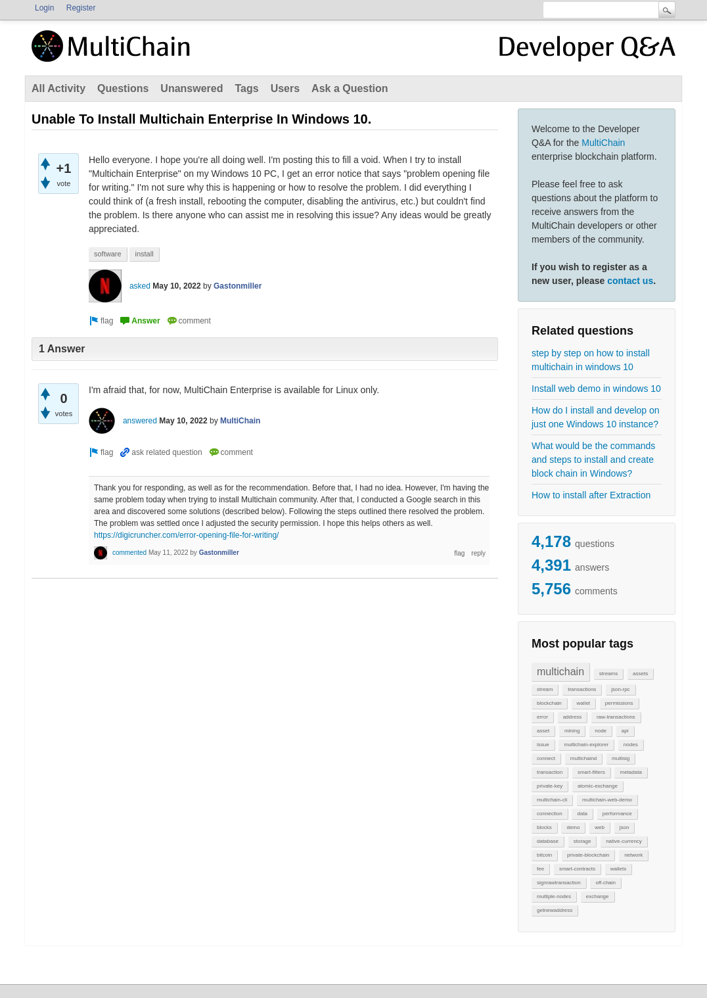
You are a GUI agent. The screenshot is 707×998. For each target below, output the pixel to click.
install (144, 254)
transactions (582, 689)
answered (140, 420)
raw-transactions (616, 717)
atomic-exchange (598, 786)
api (625, 731)
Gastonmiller (238, 286)
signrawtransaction (559, 883)
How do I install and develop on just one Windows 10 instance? (596, 417)
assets (640, 674)
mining (572, 731)
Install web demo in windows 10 (596, 388)
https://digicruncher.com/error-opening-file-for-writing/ (186, 535)
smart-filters (591, 772)
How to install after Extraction (591, 495)
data (582, 814)
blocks (544, 827)
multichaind (583, 758)
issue (543, 745)
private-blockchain (588, 855)
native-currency (624, 841)
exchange (597, 896)
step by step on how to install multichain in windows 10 (591, 360)
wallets (618, 869)
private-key (549, 786)
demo (573, 827)
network (633, 855)
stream (545, 689)
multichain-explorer (586, 745)
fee (540, 869)
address (572, 717)
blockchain (549, 703)
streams (608, 674)
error (542, 717)
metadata (630, 772)
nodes (631, 745)
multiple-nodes (554, 896)
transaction (549, 772)
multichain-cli (552, 800)
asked (139, 286)
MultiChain (603, 142)
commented (129, 552)
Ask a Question (349, 88)
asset (543, 731)
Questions (122, 88)
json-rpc (620, 689)
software (108, 254)
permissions (619, 703)
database (548, 841)
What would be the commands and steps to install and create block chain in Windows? (593, 459)
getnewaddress (554, 910)
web (599, 827)
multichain (560, 671)
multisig (620, 758)
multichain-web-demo (607, 800)
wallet (583, 703)
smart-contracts (577, 869)
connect (546, 758)
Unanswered (191, 88)
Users (285, 88)
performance (617, 814)
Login (44, 7)
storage (582, 841)
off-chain (605, 883)
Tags (246, 88)
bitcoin (544, 855)
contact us (630, 280)
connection (549, 814)
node (600, 731)
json (624, 827)
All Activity (58, 88)
